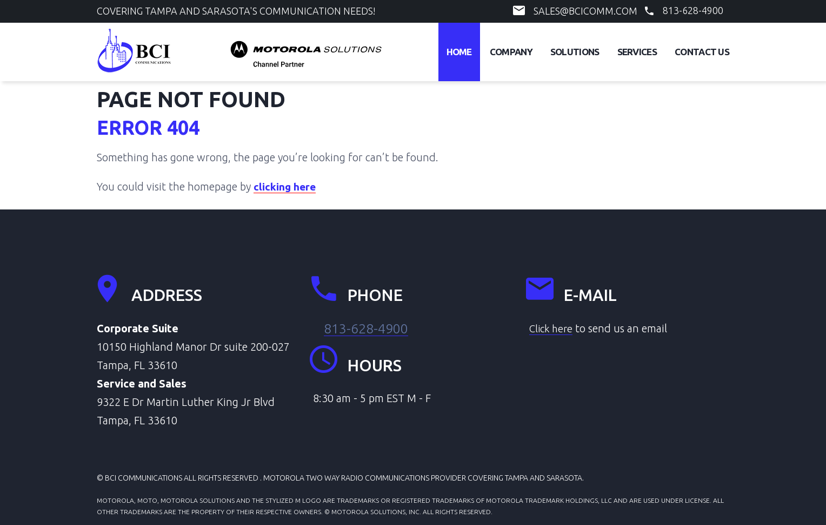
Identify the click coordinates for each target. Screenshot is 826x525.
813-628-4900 (693, 10)
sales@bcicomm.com (585, 10)
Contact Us (702, 52)
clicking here (285, 186)
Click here (552, 328)
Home (459, 52)
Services (637, 52)
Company (511, 52)
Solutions (574, 52)
